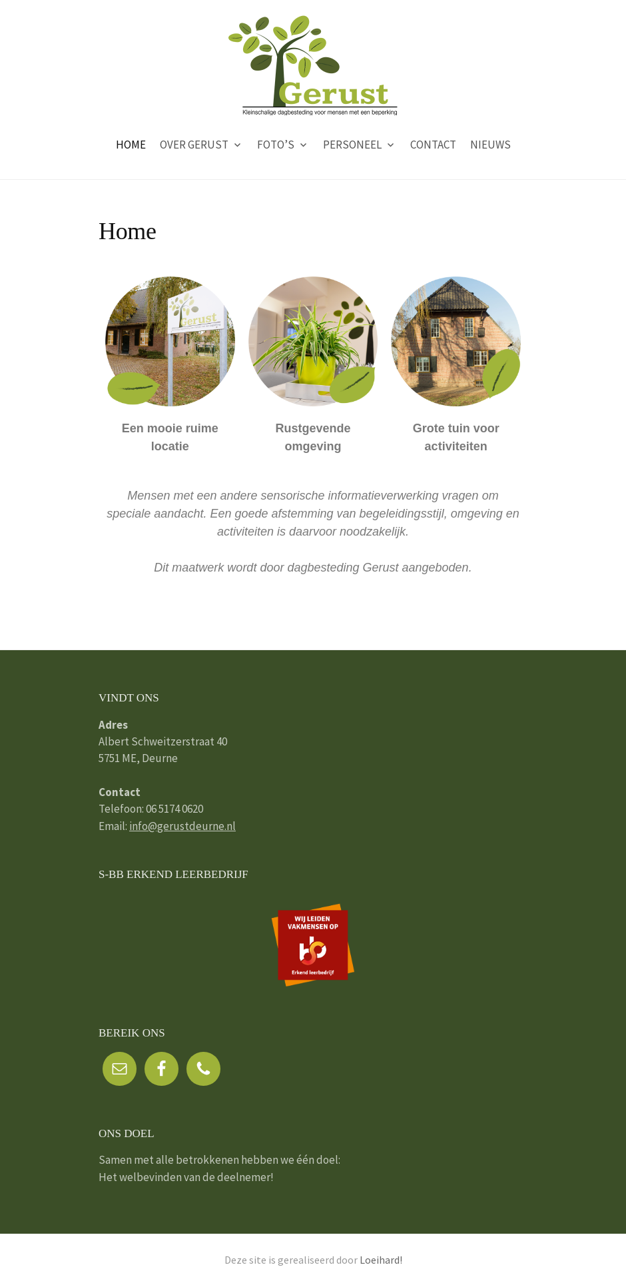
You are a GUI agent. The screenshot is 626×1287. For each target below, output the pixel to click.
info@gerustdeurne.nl (182, 826)
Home (131, 144)
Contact (433, 144)
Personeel (352, 144)
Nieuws (490, 144)
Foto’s (275, 144)
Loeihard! (381, 1260)
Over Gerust (194, 144)
